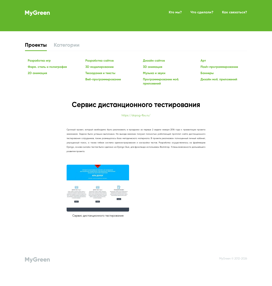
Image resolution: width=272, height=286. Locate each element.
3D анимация (152, 67)
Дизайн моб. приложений (219, 79)
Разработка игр (39, 60)
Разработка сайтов (99, 60)
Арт (203, 60)
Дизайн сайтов (154, 60)
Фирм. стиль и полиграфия (47, 67)
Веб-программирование (103, 79)
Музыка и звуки (154, 73)
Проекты (36, 45)
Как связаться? (234, 12)
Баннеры (207, 73)
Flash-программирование (219, 67)
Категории (66, 45)
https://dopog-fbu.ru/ (136, 115)
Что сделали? (201, 12)
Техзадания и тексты (100, 73)
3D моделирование (99, 67)
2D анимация (37, 73)
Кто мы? (175, 12)
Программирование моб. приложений (161, 81)
